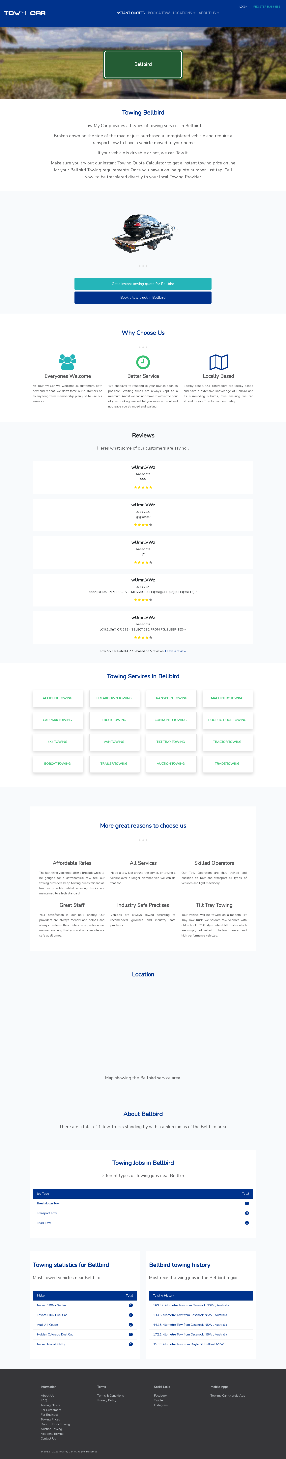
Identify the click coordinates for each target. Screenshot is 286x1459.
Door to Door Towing (55, 1424)
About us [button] (207, 13)
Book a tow (159, 13)
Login (243, 7)
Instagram (161, 1405)
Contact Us (48, 1438)
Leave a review (175, 651)
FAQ (44, 1400)
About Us (47, 1395)
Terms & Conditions (110, 1395)
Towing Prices (50, 1419)
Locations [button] (183, 13)
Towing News (50, 1405)
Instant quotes (131, 13)
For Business (50, 1415)
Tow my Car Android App (228, 1395)
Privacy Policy (106, 1400)
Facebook (160, 1395)
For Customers (51, 1410)
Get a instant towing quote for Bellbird (143, 283)
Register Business (266, 7)
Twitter (159, 1400)
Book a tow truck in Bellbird (143, 297)
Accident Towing (52, 1434)
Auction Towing (51, 1429)
